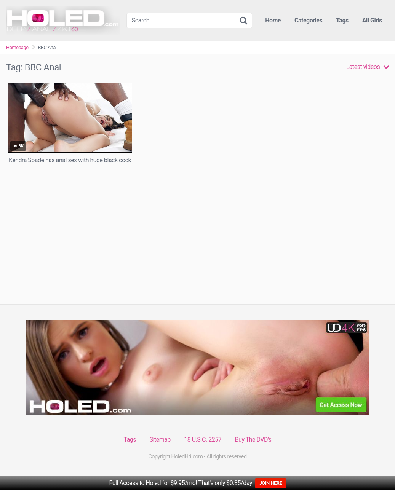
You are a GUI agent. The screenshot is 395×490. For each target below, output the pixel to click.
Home (273, 20)
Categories (308, 20)
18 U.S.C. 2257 (202, 439)
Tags (342, 20)
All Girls (372, 20)
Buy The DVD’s (253, 439)
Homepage (17, 47)
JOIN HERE (270, 483)
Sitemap (160, 439)
